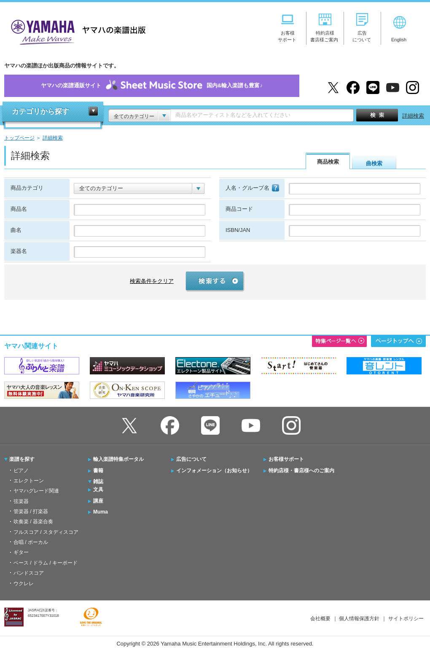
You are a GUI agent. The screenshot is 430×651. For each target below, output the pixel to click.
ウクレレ (23, 583)
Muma (100, 512)
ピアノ (21, 470)
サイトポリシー (406, 618)
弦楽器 (21, 501)
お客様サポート (286, 459)
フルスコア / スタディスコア (45, 532)
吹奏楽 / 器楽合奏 (33, 522)
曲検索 (374, 163)
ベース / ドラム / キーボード (45, 563)
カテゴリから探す (40, 112)
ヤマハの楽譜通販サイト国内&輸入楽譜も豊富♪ (152, 86)
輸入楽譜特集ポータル (118, 459)
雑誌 (98, 481)
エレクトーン (28, 481)
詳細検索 (413, 116)
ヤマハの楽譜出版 (76, 31)
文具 (98, 489)
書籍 (98, 470)
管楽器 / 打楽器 (30, 511)
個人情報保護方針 (359, 618)
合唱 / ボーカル (30, 542)
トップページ (19, 137)
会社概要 (320, 618)
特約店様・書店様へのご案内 (301, 470)
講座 (98, 501)
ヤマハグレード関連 (36, 491)
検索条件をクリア (152, 281)
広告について (191, 459)
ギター (21, 552)
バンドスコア (28, 573)
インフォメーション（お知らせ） (214, 470)
